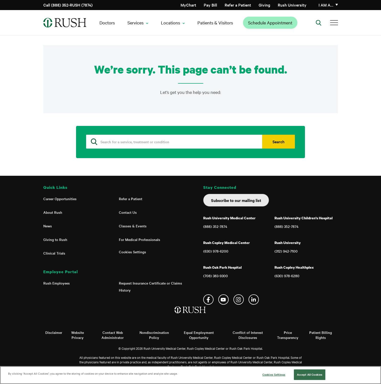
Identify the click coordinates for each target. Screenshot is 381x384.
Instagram (238, 299)
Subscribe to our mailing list (236, 200)
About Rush (52, 212)
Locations (170, 22)
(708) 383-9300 (215, 275)
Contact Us (128, 212)
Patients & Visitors (215, 22)
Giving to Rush (55, 239)
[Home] (190, 315)
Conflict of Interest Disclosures (248, 335)
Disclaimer (53, 332)
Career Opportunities (60, 198)
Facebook (208, 299)
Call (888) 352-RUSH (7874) (68, 5)
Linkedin (254, 299)
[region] (190, 375)
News (47, 225)
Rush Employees (56, 283)
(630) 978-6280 (286, 275)
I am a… (326, 5)
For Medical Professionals (139, 239)
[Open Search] (319, 23)
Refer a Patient (238, 5)
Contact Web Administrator (112, 335)
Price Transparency (287, 335)
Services (135, 22)
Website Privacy (77, 335)
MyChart (188, 5)
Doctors (107, 22)
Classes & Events (133, 225)
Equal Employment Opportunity (199, 335)
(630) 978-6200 (215, 251)
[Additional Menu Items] (334, 22)
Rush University (292, 5)
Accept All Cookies (309, 374)
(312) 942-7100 (286, 251)
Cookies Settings (132, 251)
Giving (264, 5)
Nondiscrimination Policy (154, 335)
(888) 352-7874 (215, 226)
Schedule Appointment (270, 22)
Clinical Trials (54, 253)
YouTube (223, 299)
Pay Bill (210, 5)
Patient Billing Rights (320, 335)
